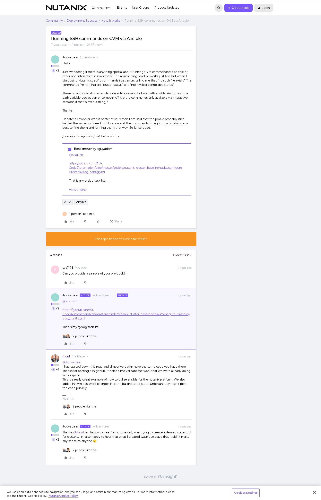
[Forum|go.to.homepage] (66, 8)
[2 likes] (79, 336)
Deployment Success (82, 20)
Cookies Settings (245, 492)
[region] (160, 493)
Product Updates (166, 7)
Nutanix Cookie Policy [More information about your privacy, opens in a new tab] (63, 495)
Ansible (81, 202)
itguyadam (70, 57)
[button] (238, 8)
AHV (67, 202)
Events (122, 7)
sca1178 (67, 267)
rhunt (66, 356)
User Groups (140, 7)
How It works (110, 20)
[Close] (314, 492)
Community (54, 20)
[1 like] (78, 214)
